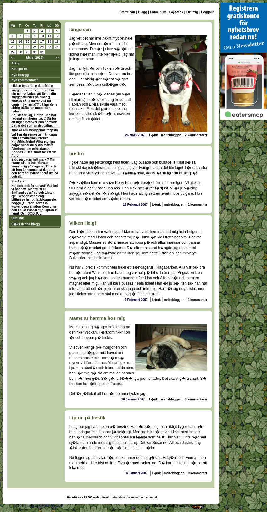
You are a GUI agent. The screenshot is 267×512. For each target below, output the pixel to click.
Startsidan (127, 12)
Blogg (142, 12)
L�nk (154, 135)
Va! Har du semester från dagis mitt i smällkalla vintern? (34, 136)
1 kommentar (197, 204)
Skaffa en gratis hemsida (170, 506)
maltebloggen (171, 135)
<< (13, 57)
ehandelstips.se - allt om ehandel (135, 497)
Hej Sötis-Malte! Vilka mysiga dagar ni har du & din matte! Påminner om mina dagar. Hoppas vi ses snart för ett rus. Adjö (34, 148)
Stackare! (18, 181)
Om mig (192, 12)
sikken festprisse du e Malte (32, 86)
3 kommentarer (196, 399)
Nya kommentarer (24, 80)
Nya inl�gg (20, 75)
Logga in (207, 12)
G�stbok (176, 12)
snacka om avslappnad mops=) (34, 130)
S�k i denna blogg (25, 224)
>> (57, 57)
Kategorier (19, 69)
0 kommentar (197, 473)
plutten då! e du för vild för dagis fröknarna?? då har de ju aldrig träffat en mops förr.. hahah (34, 106)
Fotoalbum (158, 12)
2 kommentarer (196, 135)
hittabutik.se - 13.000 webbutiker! (87, 497)
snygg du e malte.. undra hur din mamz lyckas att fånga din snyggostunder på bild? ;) (33, 94)
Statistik (17, 218)
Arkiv (15, 63)
